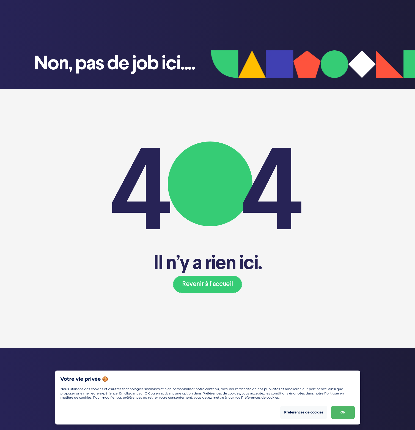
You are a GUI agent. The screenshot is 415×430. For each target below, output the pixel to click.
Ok (342, 412)
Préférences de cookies (303, 412)
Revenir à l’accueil (207, 284)
